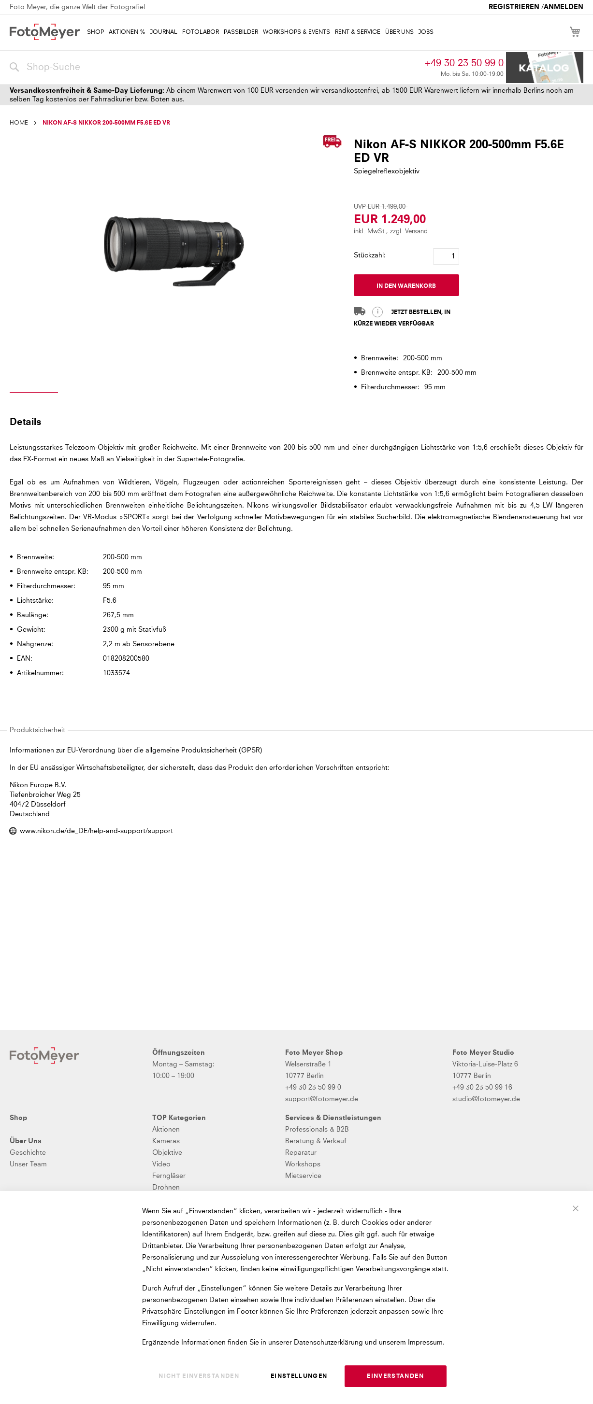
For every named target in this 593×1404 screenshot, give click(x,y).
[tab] (295, 421)
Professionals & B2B (317, 1129)
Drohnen (166, 1187)
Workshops (302, 1164)
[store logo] (45, 32)
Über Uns (26, 1141)
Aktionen (166, 1129)
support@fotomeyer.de (321, 1099)
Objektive (167, 1152)
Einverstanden (395, 1376)
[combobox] (215, 67)
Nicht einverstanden (199, 1376)
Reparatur (301, 1152)
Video (161, 1164)
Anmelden (563, 7)
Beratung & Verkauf (316, 1141)
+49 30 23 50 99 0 (464, 63)
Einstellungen (299, 1376)
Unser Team (28, 1164)
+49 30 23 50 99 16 (482, 1087)
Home (19, 123)
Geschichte (28, 1152)
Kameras (166, 1141)
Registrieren (514, 7)
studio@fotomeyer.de (486, 1099)
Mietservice (303, 1176)
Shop (18, 1118)
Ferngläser (169, 1176)
